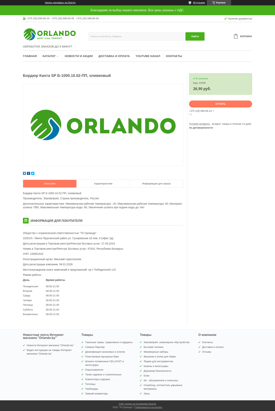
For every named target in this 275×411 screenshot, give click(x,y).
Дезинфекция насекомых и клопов (105, 351)
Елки (146, 375)
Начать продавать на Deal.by (60, 2)
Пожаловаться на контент (148, 407)
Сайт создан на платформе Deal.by (137, 404)
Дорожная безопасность (157, 370)
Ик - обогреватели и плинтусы (161, 380)
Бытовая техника (153, 347)
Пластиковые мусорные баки (102, 356)
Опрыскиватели (94, 369)
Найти (195, 36)
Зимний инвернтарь (96, 393)
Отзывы (206, 351)
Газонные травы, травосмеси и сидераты (109, 342)
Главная (30, 56)
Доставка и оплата (114, 56)
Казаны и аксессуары (156, 366)
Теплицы (90, 384)
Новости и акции (79, 56)
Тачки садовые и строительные (103, 374)
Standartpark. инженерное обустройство (166, 342)
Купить (221, 103)
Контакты (174, 56)
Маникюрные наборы (156, 351)
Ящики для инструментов (158, 361)
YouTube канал (148, 56)
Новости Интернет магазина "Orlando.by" (50, 345)
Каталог (49, 56)
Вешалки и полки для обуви (160, 356)
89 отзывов (199, 2)
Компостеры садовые (97, 379)
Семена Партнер (95, 347)
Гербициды (91, 388)
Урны (147, 393)
